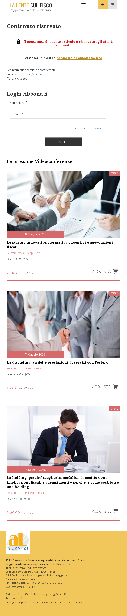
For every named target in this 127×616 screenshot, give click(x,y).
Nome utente (18, 103)
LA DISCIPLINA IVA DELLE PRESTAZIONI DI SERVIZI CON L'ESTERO (57, 362)
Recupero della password (88, 128)
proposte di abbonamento (79, 58)
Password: (16, 114)
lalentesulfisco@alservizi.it (29, 74)
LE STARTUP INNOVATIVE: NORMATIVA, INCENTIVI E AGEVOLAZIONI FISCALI (60, 244)
